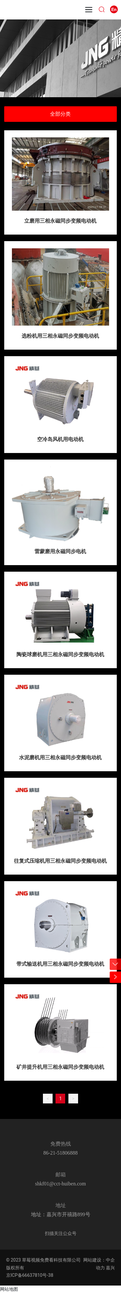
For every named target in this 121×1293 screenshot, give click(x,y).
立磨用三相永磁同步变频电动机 (60, 221)
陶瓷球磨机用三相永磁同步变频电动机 (60, 654)
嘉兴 (110, 1267)
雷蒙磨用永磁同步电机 (60, 551)
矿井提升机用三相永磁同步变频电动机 (60, 1067)
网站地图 (9, 1289)
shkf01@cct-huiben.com (60, 1183)
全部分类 (60, 114)
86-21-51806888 (60, 1153)
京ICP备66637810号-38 (29, 1275)
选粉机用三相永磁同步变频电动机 (60, 336)
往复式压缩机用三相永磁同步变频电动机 (60, 861)
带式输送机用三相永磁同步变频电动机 (60, 964)
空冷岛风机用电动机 (60, 439)
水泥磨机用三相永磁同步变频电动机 (60, 757)
